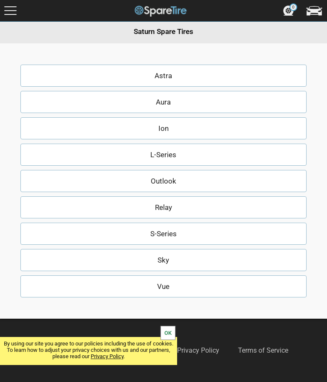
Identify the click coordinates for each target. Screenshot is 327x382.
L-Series (163, 154)
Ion (163, 128)
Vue (163, 286)
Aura (163, 102)
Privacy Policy (107, 356)
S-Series (163, 233)
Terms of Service (263, 350)
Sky (163, 260)
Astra (163, 75)
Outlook (163, 181)
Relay (163, 207)
